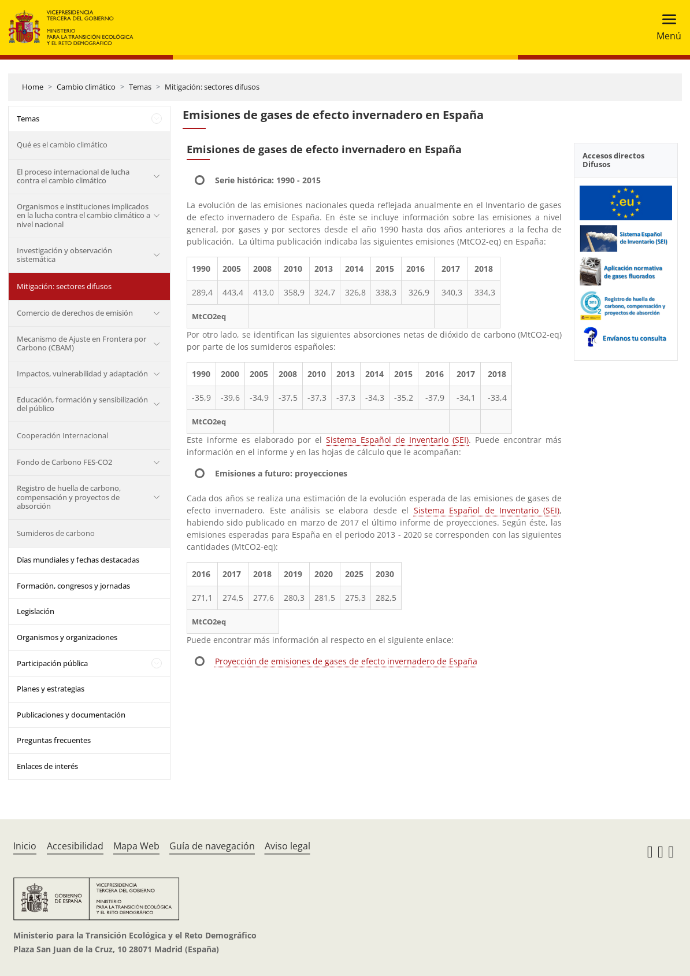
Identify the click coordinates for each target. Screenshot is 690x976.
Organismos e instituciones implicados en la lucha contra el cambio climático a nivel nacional (83, 215)
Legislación (35, 611)
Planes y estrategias (50, 688)
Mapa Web (136, 846)
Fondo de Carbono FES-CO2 (64, 462)
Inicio (24, 846)
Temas (140, 87)
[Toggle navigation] (665, 27)
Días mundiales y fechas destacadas (78, 559)
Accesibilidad (75, 846)
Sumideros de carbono (56, 533)
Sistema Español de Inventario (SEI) (397, 439)
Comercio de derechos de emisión (75, 313)
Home (32, 87)
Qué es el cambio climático (62, 144)
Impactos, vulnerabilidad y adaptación (82, 373)
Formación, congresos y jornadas (73, 586)
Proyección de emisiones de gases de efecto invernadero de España (346, 661)
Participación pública (52, 663)
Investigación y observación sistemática (64, 255)
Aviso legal (287, 846)
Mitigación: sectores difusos (212, 87)
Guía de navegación (212, 846)
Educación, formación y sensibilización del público (82, 404)
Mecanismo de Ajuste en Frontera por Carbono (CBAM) (81, 343)
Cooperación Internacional (62, 435)
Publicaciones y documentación (71, 714)
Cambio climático (86, 87)
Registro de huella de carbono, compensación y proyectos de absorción (69, 497)
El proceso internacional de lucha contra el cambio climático (73, 176)
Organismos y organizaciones (67, 637)
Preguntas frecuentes (54, 740)
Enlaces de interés (47, 766)
